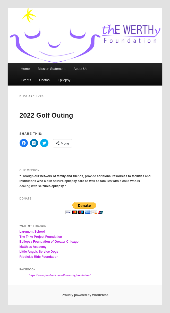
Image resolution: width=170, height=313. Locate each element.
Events (26, 80)
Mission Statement (51, 69)
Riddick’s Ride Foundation (39, 257)
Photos (44, 80)
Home (25, 69)
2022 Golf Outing (46, 115)
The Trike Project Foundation (41, 237)
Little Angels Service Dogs (39, 251)
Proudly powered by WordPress (85, 295)
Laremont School (32, 231)
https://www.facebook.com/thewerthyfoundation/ (60, 275)
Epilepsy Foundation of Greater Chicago (49, 241)
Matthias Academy (33, 247)
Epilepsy (64, 80)
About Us (80, 69)
